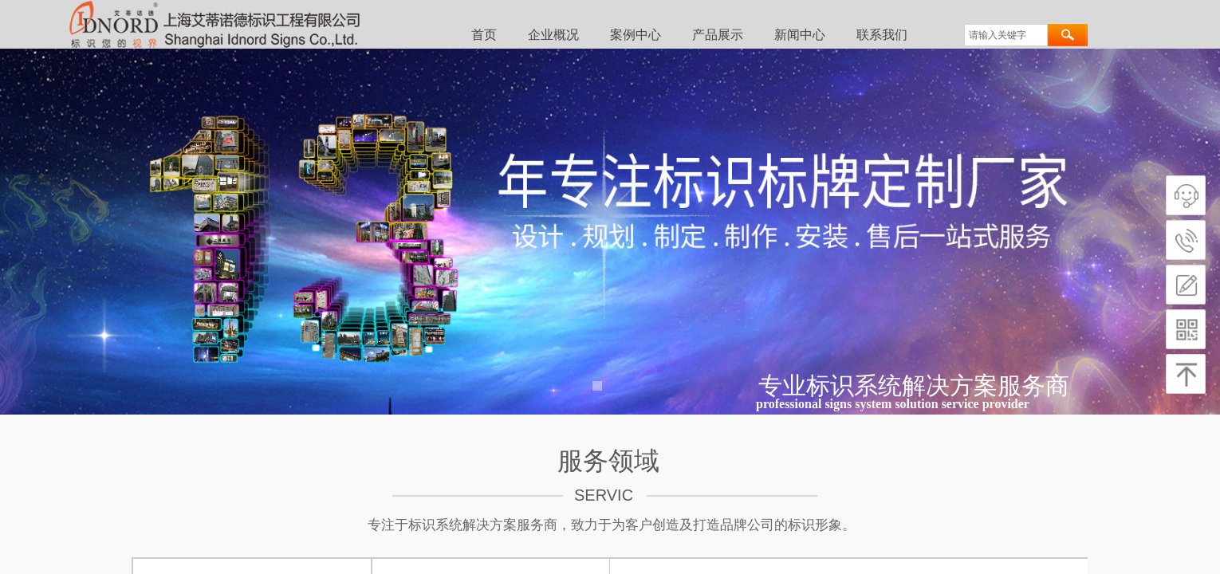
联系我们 (881, 34)
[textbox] (1006, 35)
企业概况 (553, 34)
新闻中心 (799, 34)
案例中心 (635, 34)
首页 (484, 34)
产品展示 (717, 34)
